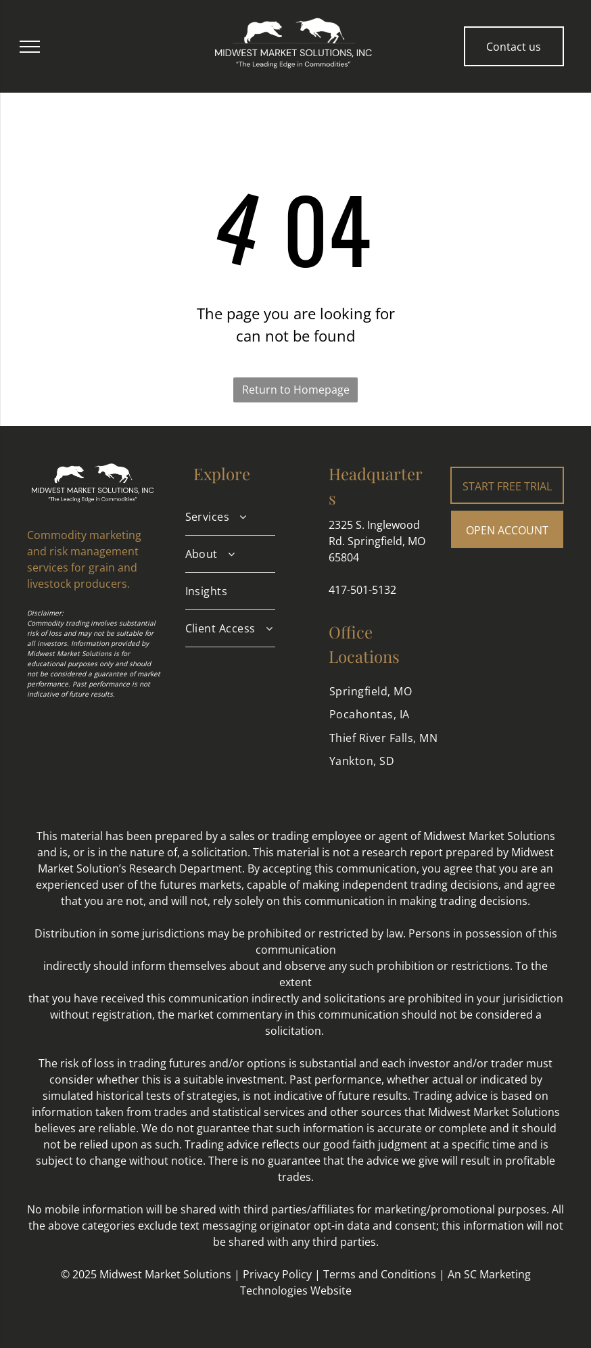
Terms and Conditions (379, 1274)
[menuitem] (230, 517)
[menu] (29, 46)
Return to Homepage (296, 389)
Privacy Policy (277, 1274)
